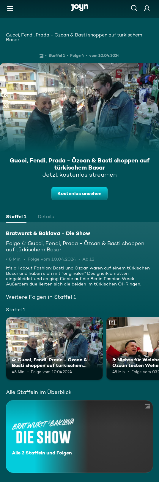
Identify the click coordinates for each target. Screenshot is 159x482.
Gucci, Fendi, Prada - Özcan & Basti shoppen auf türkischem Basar (74, 37)
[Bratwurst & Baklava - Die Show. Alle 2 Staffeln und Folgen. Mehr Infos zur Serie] (79, 436)
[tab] (16, 217)
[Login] (147, 8)
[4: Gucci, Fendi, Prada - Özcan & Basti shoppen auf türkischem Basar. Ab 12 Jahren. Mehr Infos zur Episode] (54, 348)
